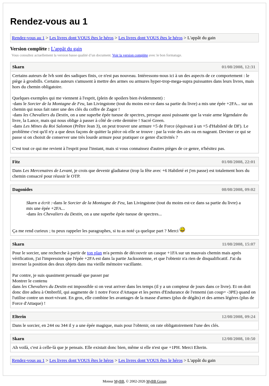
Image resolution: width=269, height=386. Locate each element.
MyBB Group (156, 381)
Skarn (18, 66)
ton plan (94, 252)
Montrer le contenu (29, 280)
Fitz (16, 161)
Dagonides (22, 189)
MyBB (119, 381)
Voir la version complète (130, 55)
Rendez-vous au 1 (49, 21)
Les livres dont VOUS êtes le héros (81, 37)
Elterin (19, 316)
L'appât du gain (66, 48)
